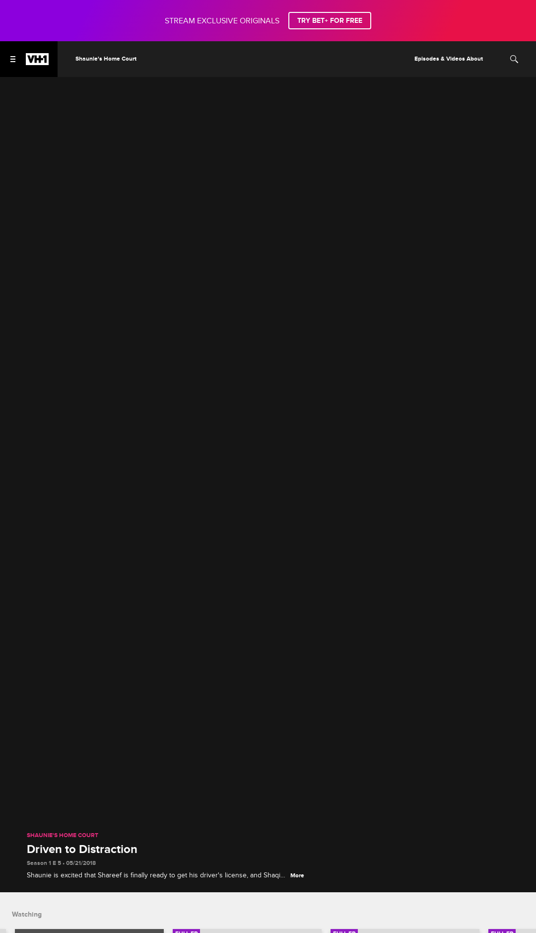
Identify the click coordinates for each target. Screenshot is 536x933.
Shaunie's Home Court (62, 835)
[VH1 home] (37, 63)
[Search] (514, 59)
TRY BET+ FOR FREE (329, 20)
